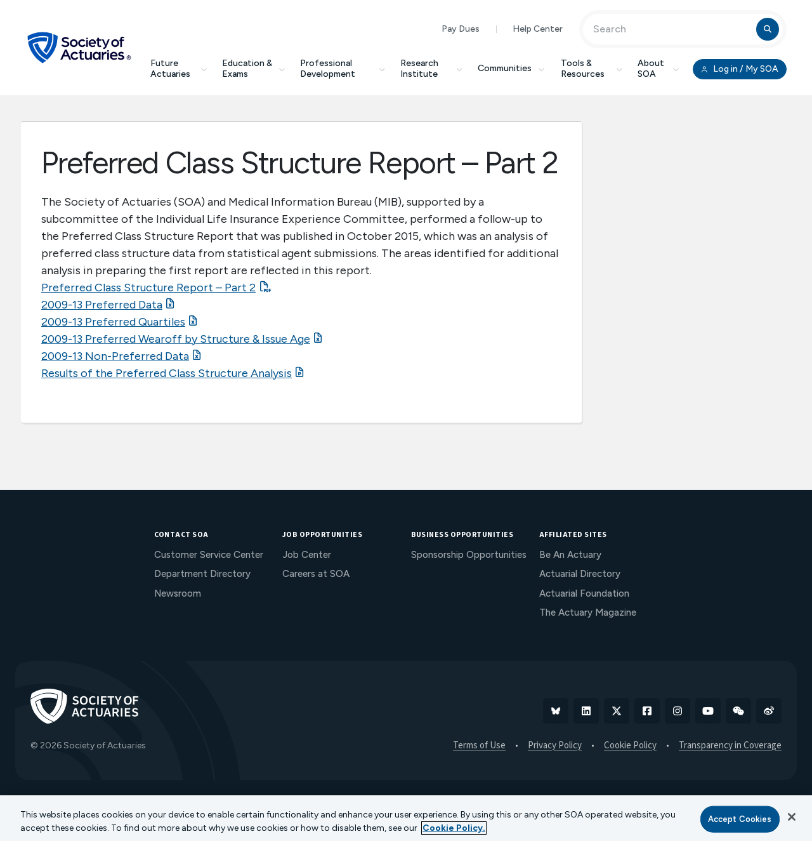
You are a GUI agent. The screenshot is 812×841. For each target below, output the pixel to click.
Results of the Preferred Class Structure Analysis (166, 373)
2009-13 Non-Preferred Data (115, 356)
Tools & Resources (591, 68)
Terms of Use (479, 746)
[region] (406, 818)
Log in (739, 69)
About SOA (658, 68)
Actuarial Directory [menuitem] (579, 573)
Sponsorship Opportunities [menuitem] (469, 554)
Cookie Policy (630, 746)
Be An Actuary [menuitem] (570, 554)
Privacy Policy (555, 746)
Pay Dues (461, 28)
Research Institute (431, 68)
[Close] (792, 817)
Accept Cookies (740, 819)
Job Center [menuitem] (306, 554)
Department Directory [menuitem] (202, 573)
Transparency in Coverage (730, 746)
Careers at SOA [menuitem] (316, 573)
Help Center (538, 28)
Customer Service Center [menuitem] (208, 554)
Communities (512, 68)
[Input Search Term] (671, 29)
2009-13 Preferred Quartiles (113, 322)
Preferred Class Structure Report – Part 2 (148, 288)
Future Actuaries (178, 68)
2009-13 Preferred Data (101, 305)
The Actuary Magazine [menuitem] (587, 612)
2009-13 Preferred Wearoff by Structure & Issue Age (175, 339)
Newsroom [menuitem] (177, 593)
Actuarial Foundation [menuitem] (584, 593)
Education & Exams (253, 68)
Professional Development (342, 68)
